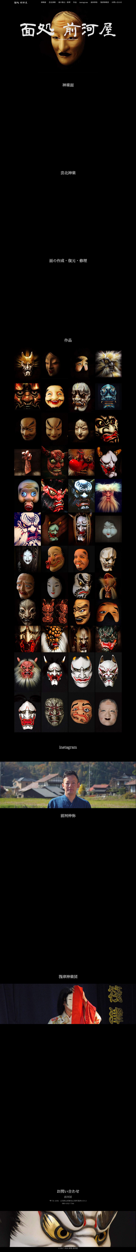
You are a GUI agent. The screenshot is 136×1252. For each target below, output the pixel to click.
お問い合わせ (117, 2)
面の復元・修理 (64, 2)
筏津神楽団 (104, 2)
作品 (75, 2)
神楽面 (43, 2)
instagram (83, 2)
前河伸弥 (94, 2)
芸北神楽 (52, 2)
